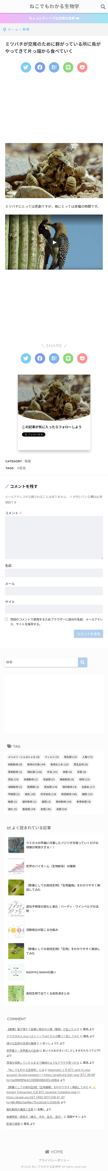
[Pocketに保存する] (82, 67)
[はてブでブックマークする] (54, 67)
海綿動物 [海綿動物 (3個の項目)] (15, 786)
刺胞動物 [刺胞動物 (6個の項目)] (15, 764)
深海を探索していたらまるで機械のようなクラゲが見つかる (42, 1063)
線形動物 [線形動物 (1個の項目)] (29, 801)
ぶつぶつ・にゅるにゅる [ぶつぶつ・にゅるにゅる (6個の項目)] (24, 757)
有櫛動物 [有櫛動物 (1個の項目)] (31, 779)
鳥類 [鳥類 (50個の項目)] (61, 809)
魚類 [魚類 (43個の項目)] (46, 809)
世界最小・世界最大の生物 (22, 1051)
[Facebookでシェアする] (40, 67)
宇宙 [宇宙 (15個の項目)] (52, 772)
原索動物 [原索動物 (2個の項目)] (15, 772)
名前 (8, 565)
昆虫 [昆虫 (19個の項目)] (13, 779)
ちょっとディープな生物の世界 (54, 18)
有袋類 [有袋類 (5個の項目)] (49, 779)
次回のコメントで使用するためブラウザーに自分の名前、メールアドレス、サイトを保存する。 (56, 621)
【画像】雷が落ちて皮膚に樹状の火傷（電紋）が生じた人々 (42, 1029)
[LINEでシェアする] (68, 67)
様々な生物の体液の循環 (21, 1043)
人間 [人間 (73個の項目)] (87, 757)
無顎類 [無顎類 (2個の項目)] (33, 786)
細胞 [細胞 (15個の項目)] (87, 794)
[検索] (82, 662)
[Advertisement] (54, 110)
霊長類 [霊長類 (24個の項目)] (28, 809)
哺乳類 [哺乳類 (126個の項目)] (34, 772)
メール (10, 583)
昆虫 (22, 468)
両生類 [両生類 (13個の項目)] (70, 757)
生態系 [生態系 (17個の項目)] (88, 786)
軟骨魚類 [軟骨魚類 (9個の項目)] (84, 801)
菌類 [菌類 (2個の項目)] (46, 801)
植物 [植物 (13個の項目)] (84, 779)
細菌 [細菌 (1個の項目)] (12, 801)
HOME (54, 1151)
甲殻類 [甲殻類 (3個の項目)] (14, 794)
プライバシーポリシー (54, 1160)
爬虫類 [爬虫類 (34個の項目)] (50, 786)
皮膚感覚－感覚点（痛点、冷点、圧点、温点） (34, 1117)
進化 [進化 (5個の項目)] (12, 809)
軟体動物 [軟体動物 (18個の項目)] (64, 801)
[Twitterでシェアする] (26, 67)
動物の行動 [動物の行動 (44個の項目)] (36, 764)
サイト (10, 601)
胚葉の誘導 (13, 1124)
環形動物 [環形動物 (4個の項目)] (69, 786)
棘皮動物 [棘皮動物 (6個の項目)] (67, 779)
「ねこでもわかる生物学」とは (25, 1070)
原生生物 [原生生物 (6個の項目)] (81, 764)
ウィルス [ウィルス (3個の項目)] (52, 757)
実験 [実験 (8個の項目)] (67, 772)
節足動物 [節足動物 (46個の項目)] (69, 794)
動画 (28, 461)
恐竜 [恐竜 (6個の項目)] (81, 772)
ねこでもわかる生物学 (54, 6)
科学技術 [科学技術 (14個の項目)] (48, 794)
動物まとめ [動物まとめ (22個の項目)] (60, 764)
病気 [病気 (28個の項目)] (30, 794)
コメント (13, 512)
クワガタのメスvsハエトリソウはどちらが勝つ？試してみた (42, 1036)
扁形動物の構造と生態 (19, 1109)
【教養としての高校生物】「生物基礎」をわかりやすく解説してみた (47, 1087)
